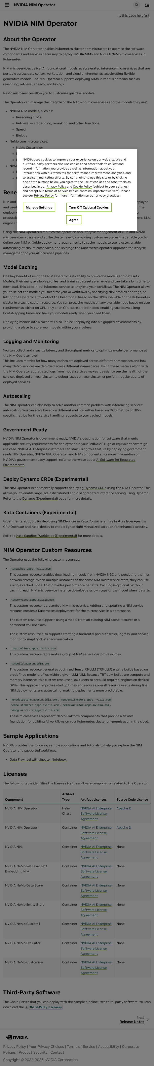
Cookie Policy (82, 186)
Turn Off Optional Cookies (89, 207)
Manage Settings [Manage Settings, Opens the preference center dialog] (39, 207)
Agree (73, 220)
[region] (77, 190)
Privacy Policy (56, 186)
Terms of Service (56, 191)
